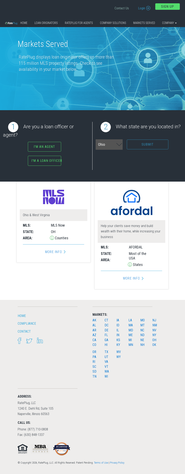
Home (23, 23)
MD (130, 330)
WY (118, 357)
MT (142, 325)
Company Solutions (113, 23)
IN (117, 335)
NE (142, 340)
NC (142, 330)
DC (107, 325)
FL (106, 335)
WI (106, 376)
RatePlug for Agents (79, 23)
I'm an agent (44, 147)
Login (141, 8)
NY (154, 335)
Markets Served (144, 23)
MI (130, 340)
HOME (22, 316)
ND (142, 335)
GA (106, 340)
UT (106, 357)
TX (106, 352)
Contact (24, 331)
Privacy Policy (117, 462)
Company (169, 23)
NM (154, 325)
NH (142, 345)
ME (130, 335)
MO (142, 320)
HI (106, 345)
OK (154, 345)
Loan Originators (46, 23)
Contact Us (122, 8)
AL (94, 325)
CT (106, 320)
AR (94, 330)
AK (94, 320)
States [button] (137, 264)
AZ (94, 335)
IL (117, 330)
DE (106, 330)
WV (118, 352)
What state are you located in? (141, 127)
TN (94, 376)
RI (93, 362)
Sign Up (167, 7)
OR (94, 352)
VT (106, 367)
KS (118, 340)
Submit (148, 144)
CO (94, 345)
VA (106, 362)
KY (118, 345)
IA (117, 320)
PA (94, 357)
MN (130, 345)
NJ (154, 320)
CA (94, 340)
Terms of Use (101, 462)
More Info (53, 252)
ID (117, 325)
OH (154, 340)
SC (94, 367)
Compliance (27, 324)
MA (130, 325)
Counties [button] (61, 238)
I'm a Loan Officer (46, 161)
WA (107, 371)
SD (94, 371)
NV (154, 330)
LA (130, 320)
